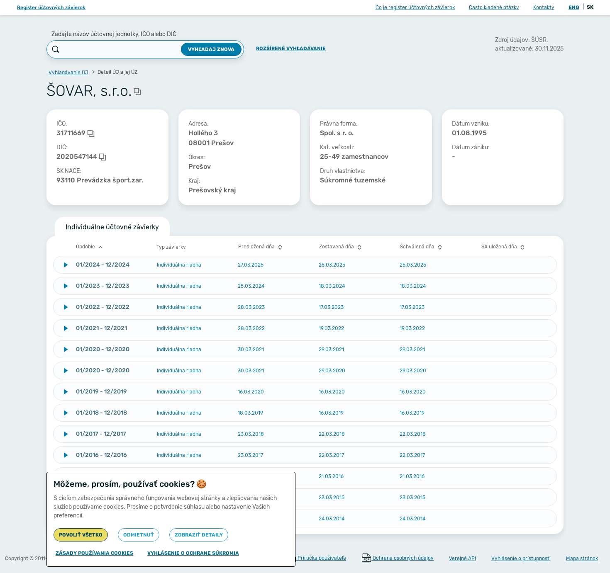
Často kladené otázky (494, 7)
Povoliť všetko (80, 535)
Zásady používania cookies (94, 553)
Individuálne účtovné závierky (112, 227)
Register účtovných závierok (51, 7)
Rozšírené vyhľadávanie (291, 48)
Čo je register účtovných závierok (415, 7)
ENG (574, 7)
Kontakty (543, 7)
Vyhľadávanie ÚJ (68, 72)
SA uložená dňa (504, 247)
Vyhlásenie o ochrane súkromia (193, 553)
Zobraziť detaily (199, 535)
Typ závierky (171, 247)
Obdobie (90, 247)
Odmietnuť (138, 535)
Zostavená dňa (341, 247)
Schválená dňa (422, 247)
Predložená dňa (261, 247)
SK (590, 7)
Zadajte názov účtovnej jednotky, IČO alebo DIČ (113, 34)
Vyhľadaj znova (211, 49)
